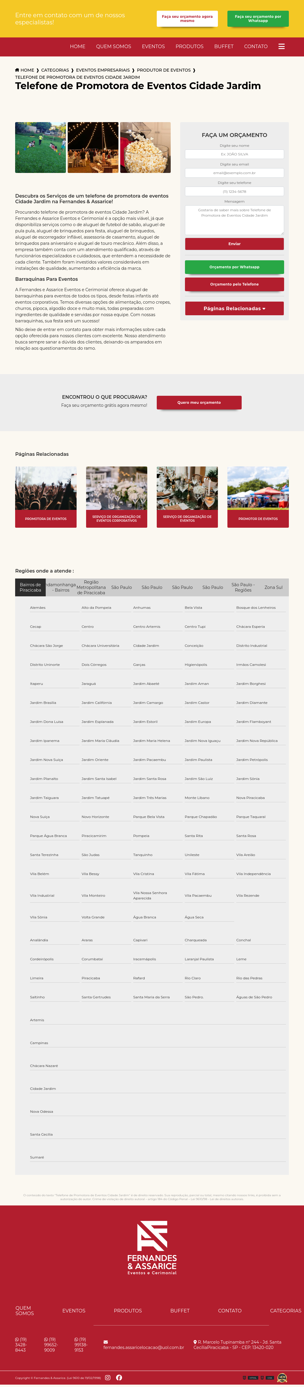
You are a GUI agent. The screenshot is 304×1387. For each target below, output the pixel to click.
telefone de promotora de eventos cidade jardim (77, 79)
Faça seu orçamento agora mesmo (187, 19)
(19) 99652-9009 (51, 1347)
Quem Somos (113, 49)
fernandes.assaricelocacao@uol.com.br (144, 1347)
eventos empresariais (103, 72)
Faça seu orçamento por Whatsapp (258, 19)
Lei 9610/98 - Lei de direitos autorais (217, 1201)
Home (77, 49)
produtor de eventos (164, 72)
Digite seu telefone (234, 185)
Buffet (224, 49)
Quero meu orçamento (199, 405)
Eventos (153, 49)
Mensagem (234, 203)
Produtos (189, 49)
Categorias (55, 72)
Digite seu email (234, 166)
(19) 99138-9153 (81, 1347)
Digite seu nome (234, 148)
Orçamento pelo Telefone (234, 288)
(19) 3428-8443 (21, 1347)
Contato (256, 49)
